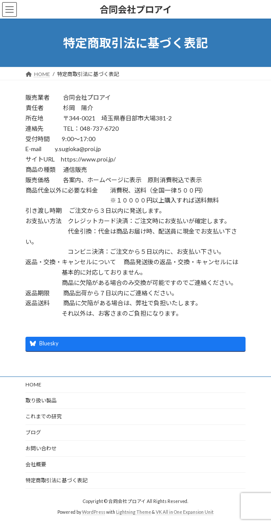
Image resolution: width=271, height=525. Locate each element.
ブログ (33, 432)
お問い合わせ (41, 448)
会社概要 (35, 464)
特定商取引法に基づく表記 (56, 480)
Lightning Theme (133, 511)
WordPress (93, 511)
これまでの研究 (43, 416)
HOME (33, 384)
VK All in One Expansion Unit (185, 511)
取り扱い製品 (41, 400)
